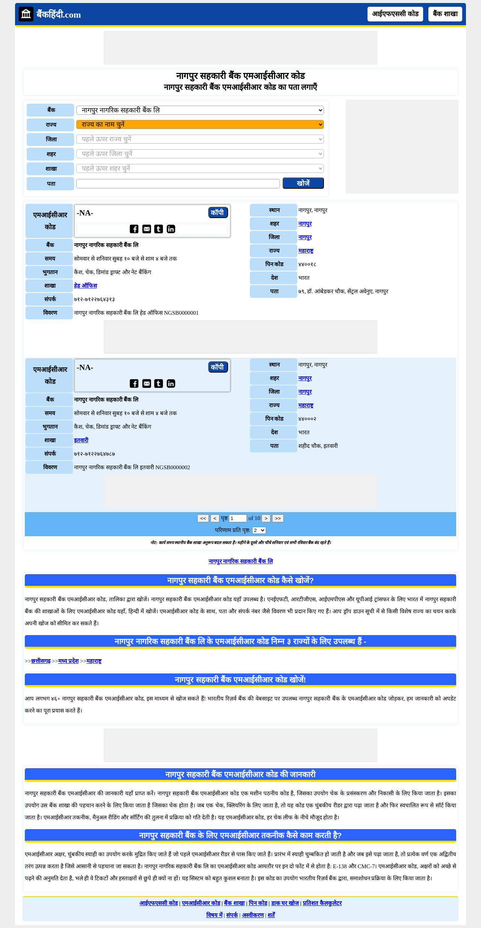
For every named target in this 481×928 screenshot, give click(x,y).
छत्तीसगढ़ (40, 661)
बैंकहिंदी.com (58, 15)
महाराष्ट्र (305, 251)
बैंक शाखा (445, 14)
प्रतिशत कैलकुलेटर (322, 903)
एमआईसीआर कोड (201, 903)
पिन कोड (258, 903)
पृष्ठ (224, 518)
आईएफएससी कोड (395, 14)
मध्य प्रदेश (68, 661)
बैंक (51, 110)
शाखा (51, 169)
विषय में (214, 915)
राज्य (51, 125)
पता (51, 184)
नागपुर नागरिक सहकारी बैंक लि (241, 561)
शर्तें (271, 915)
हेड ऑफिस (85, 286)
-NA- (85, 212)
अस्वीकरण (253, 915)
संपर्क (232, 915)
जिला (51, 139)
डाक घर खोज (285, 903)
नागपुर (305, 224)
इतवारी (81, 440)
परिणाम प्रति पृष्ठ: (233, 530)
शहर (51, 154)
